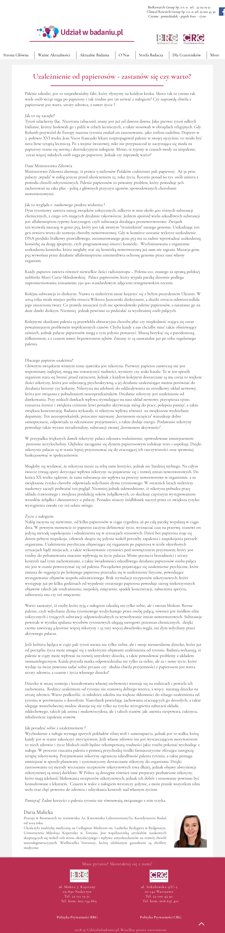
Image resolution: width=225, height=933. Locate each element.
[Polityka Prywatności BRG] (77, 917)
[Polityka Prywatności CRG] (160, 917)
